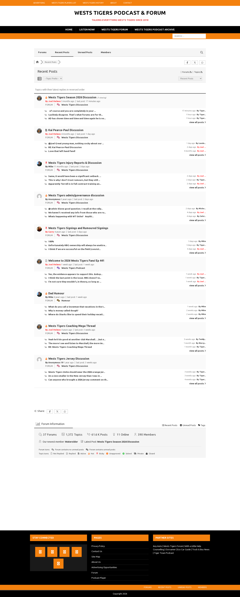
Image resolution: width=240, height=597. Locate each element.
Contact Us (97, 551)
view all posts (197, 122)
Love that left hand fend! (62, 151)
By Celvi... (201, 216)
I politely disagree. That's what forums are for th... (75, 115)
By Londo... (201, 143)
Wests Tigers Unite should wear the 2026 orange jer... (76, 372)
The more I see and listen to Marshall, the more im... (76, 343)
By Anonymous (52, 199)
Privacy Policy (98, 546)
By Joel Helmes (53, 101)
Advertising (39, 3)
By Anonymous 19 (54, 362)
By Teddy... (201, 339)
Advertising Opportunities (104, 567)
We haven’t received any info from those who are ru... (77, 212)
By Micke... (201, 209)
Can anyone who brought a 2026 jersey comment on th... (78, 379)
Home (68, 29)
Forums (42, 52)
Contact (127, 3)
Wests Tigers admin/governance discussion (76, 195)
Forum (95, 572)
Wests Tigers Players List (64, 3)
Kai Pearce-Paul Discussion (65, 130)
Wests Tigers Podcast (73, 268)
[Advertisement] (120, 495)
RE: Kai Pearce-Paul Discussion (65, 147)
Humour (66, 300)
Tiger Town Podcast (164, 553)
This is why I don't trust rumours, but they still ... (74, 180)
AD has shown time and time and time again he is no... (77, 118)
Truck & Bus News (201, 549)
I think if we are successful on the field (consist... (74, 249)
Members (106, 52)
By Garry (49, 232)
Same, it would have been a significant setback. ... (74, 176)
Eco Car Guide (184, 549)
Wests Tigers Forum (115, 29)
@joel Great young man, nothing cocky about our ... (76, 143)
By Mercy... (201, 343)
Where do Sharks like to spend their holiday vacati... (76, 314)
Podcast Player (99, 578)
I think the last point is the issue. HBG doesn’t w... (74, 278)
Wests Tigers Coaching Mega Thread (72, 325)
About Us (96, 562)
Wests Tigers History (93, 3)
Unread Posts (85, 52)
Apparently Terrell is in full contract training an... (74, 184)
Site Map (96, 556)
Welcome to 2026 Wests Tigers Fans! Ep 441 (76, 260)
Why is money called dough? (63, 310)
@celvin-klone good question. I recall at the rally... (75, 209)
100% (51, 241)
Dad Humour (56, 293)
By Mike (49, 166)
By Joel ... (201, 147)
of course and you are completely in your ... (72, 111)
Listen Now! (87, 29)
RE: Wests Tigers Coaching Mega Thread (70, 347)
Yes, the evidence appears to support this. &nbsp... (75, 274)
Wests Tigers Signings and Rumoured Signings (78, 228)
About (113, 3)
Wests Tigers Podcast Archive (155, 29)
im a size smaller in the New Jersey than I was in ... (75, 376)
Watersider (71, 441)
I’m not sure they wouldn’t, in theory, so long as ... (74, 281)
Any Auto (157, 546)
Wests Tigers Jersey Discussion (68, 358)
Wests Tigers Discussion (75, 105)
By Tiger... (201, 111)
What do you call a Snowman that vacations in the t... (76, 307)
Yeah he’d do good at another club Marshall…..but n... (77, 339)
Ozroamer (171, 549)
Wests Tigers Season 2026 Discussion (72, 97)
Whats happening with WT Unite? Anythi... (71, 216)
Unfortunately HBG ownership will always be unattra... (77, 245)
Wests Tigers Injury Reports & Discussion (75, 162)
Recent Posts (62, 52)
